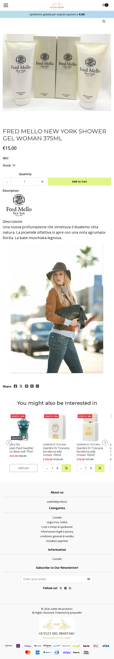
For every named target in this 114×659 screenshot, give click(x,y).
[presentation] (9, 442)
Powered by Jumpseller (68, 612)
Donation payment (57, 541)
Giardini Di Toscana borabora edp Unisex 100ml (56, 451)
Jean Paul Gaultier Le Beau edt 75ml (22, 449)
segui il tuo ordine (57, 522)
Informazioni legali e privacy (57, 531)
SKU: (6, 158)
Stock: (7, 165)
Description (11, 191)
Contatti (57, 517)
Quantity (25, 174)
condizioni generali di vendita (57, 536)
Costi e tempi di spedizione (57, 527)
